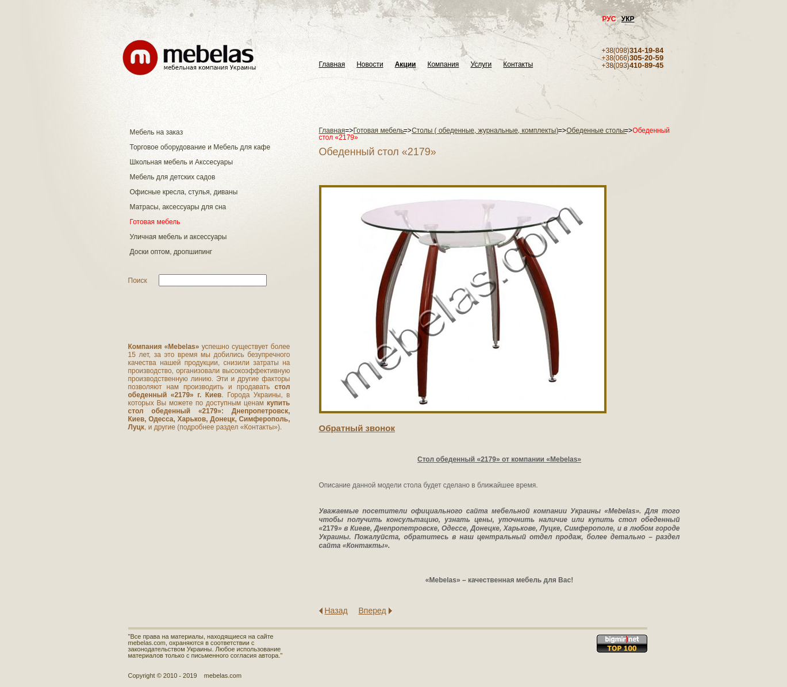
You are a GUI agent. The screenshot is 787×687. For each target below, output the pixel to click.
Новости (369, 64)
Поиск (137, 281)
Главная (332, 64)
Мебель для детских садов (173, 177)
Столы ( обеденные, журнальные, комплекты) (485, 130)
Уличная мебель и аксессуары (178, 237)
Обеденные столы (596, 130)
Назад (336, 610)
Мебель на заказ (156, 132)
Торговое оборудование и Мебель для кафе (200, 147)
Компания (443, 64)
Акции (405, 64)
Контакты (518, 64)
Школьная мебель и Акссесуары (181, 162)
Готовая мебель (155, 222)
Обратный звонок (357, 428)
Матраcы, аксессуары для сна (178, 207)
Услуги (481, 64)
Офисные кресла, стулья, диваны (184, 192)
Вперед (372, 610)
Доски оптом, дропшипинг (171, 252)
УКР (628, 19)
